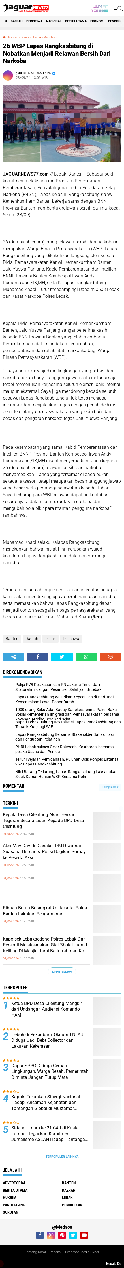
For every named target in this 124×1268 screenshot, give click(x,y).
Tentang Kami (35, 1252)
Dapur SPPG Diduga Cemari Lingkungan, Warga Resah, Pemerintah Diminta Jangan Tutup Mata (50, 1071)
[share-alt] (13, 657)
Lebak (50, 638)
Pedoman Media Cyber (82, 1252)
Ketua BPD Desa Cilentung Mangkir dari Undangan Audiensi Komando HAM (46, 1009)
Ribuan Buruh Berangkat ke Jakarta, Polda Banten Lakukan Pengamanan (45, 911)
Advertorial (14, 1183)
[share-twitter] (62, 657)
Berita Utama (76, 21)
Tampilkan (110, 787)
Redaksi (55, 1252)
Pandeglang (14, 1205)
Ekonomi (97, 21)
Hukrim (9, 1197)
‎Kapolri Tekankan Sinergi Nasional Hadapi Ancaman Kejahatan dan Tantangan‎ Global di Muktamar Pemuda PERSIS (45, 1103)
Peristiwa (34, 21)
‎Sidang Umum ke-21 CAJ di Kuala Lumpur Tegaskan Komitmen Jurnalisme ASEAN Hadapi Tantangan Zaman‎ (49, 1134)
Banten (12, 638)
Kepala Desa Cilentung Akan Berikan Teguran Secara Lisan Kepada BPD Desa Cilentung (43, 820)
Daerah (17, 21)
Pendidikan (72, 1205)
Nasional (53, 21)
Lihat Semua (62, 972)
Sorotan (10, 1212)
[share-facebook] (38, 657)
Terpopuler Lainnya (62, 1157)
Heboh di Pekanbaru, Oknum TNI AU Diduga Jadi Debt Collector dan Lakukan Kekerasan (47, 1040)
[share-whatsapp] (86, 657)
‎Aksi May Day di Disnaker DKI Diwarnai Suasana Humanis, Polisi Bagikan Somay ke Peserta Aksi (44, 851)
